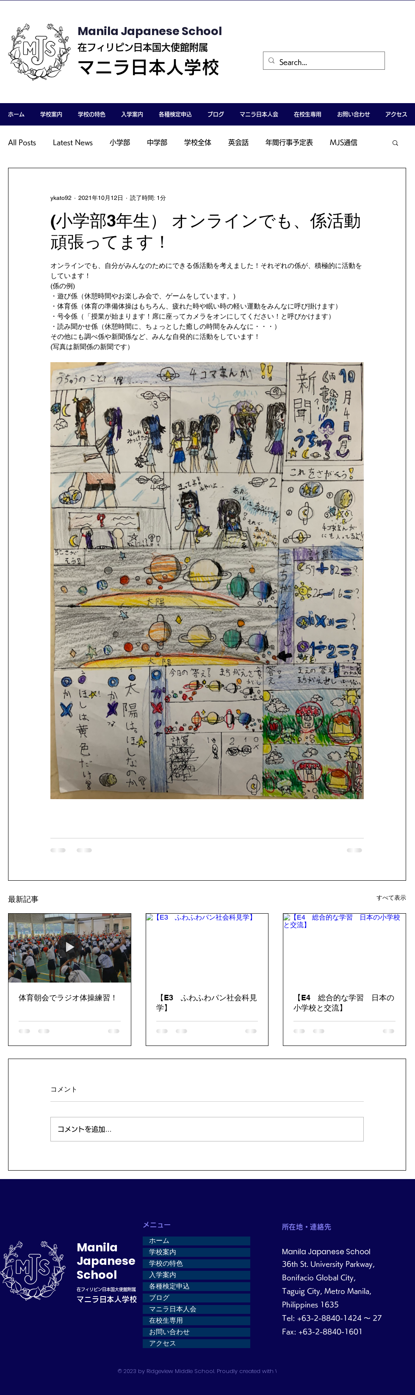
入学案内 (162, 1275)
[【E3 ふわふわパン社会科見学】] (207, 948)
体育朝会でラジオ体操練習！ (68, 997)
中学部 (157, 142)
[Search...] (323, 62)
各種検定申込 (169, 1286)
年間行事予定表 (289, 142)
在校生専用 (166, 1320)
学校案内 (162, 1252)
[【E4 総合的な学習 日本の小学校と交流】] (344, 948)
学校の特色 (166, 1263)
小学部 (120, 142)
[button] (51, 114)
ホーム (159, 1241)
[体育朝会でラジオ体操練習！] (69, 948)
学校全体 (197, 142)
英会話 (238, 142)
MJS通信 (343, 142)
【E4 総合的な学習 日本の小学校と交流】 (343, 1002)
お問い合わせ (169, 1332)
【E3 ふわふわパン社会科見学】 (206, 1002)
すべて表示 (391, 897)
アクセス (162, 1343)
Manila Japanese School (149, 31)
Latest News (73, 142)
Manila (97, 1247)
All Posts (22, 142)
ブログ (159, 1298)
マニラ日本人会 (172, 1309)
